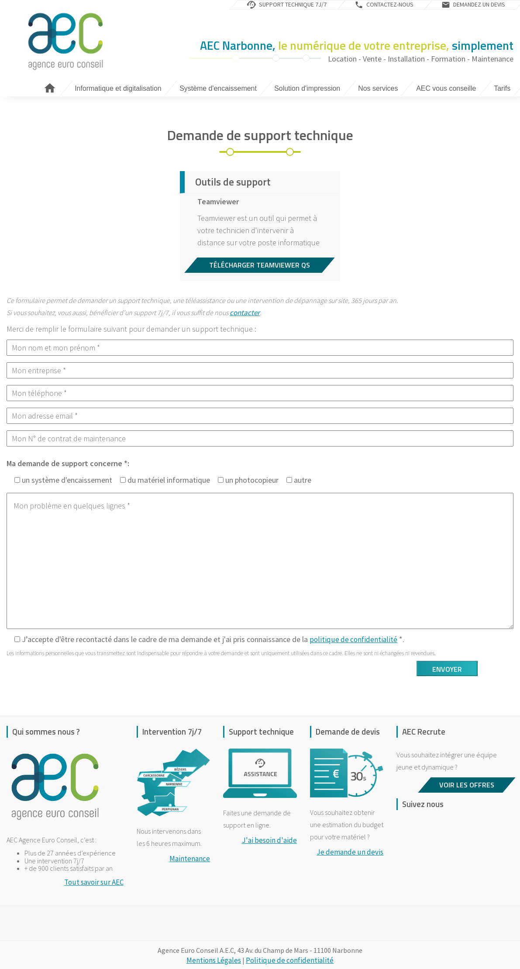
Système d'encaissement (218, 88)
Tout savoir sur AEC (94, 882)
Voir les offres (466, 785)
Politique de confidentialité (290, 960)
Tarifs (502, 88)
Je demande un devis (350, 852)
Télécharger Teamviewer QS (259, 265)
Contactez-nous (389, 4)
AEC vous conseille (446, 88)
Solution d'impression (308, 88)
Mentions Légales (213, 960)
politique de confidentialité (353, 639)
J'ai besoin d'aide (269, 840)
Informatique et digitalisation (118, 88)
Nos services (378, 88)
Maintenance (189, 858)
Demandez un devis (479, 4)
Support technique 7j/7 (293, 4)
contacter (245, 312)
